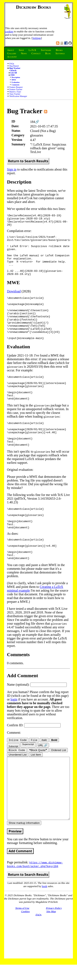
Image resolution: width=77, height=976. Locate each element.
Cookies (25, 962)
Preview (15, 882)
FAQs (11, 63)
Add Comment (20, 902)
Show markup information (24, 873)
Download (14, 302)
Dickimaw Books (33, 7)
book (44, 937)
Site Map (51, 962)
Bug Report (14, 66)
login (13, 737)
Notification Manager (18, 96)
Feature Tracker (15, 89)
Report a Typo (15, 92)
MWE (13, 80)
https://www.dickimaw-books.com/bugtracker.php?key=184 (35, 915)
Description (15, 77)
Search (13, 70)
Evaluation (15, 82)
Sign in (11, 169)
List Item (36, 793)
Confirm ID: (34, 763)
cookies (9, 31)
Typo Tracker (14, 94)
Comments (15, 85)
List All (13, 73)
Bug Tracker (14, 68)
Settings (36, 38)
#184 (12, 75)
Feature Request (16, 87)
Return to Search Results (28, 161)
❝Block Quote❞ (38, 788)
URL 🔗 (43, 783)
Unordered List (17, 793)
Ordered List (58, 788)
